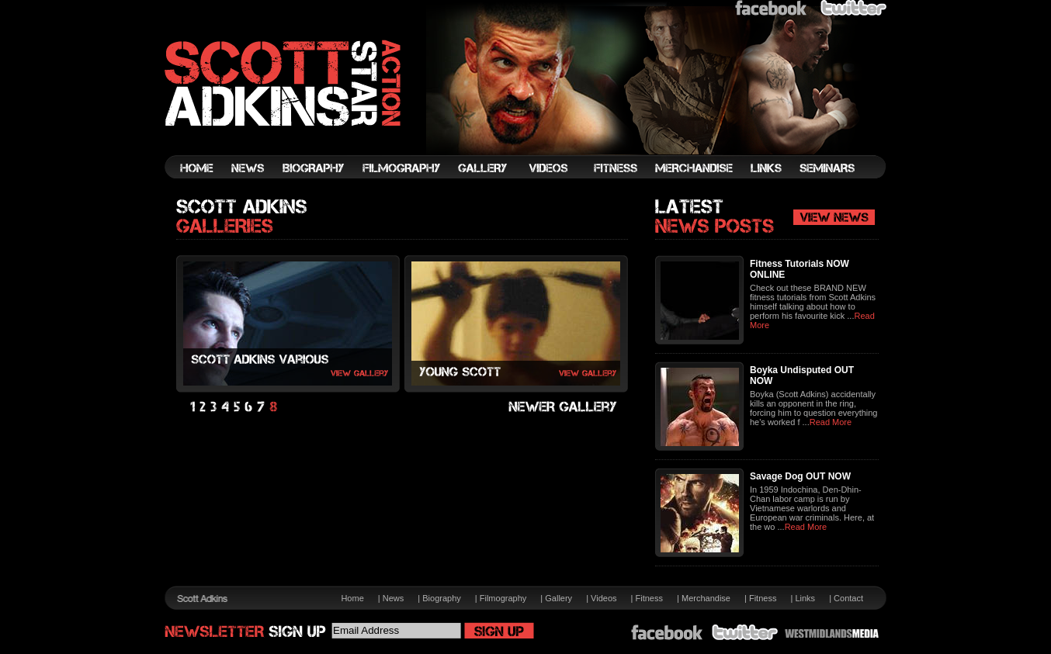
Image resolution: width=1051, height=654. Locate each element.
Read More (831, 422)
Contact (848, 598)
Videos (603, 598)
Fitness (649, 598)
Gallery (558, 598)
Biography (441, 598)
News (393, 598)
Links (805, 598)
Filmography (503, 598)
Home (352, 598)
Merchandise (706, 598)
